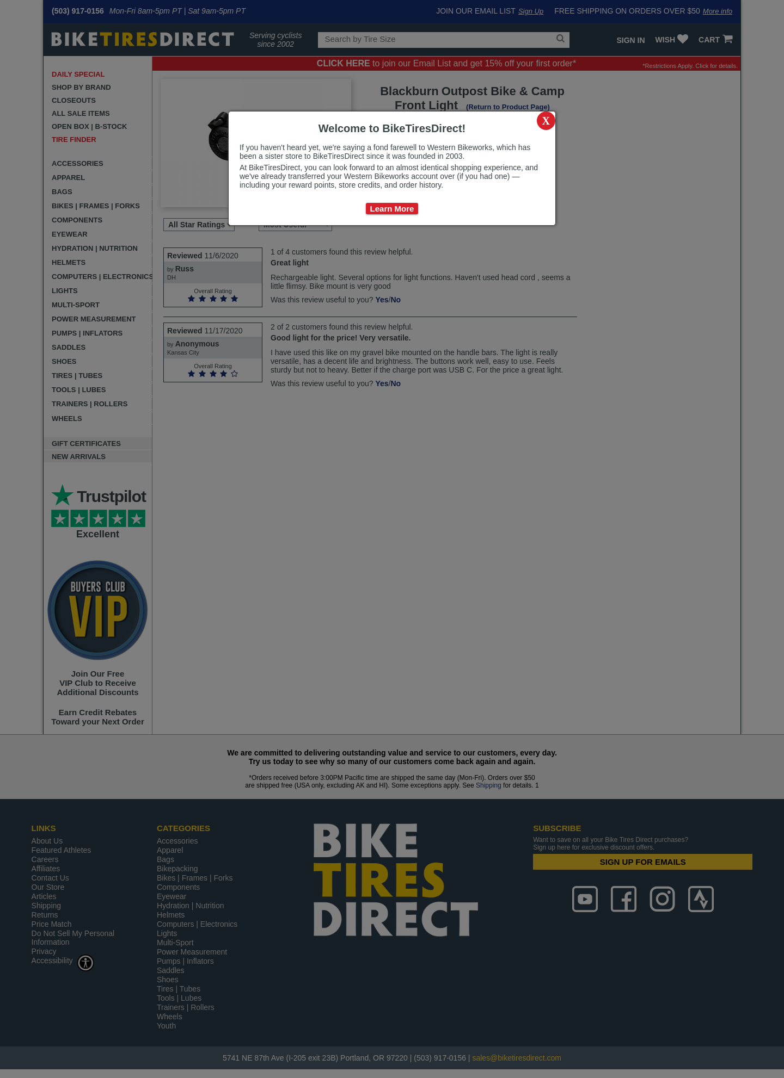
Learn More (392, 208)
